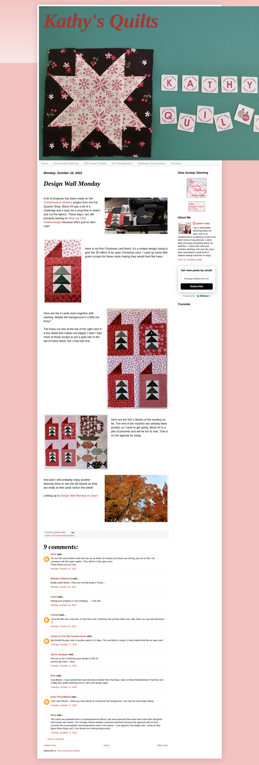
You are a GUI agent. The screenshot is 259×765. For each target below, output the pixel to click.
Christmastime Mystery (58, 202)
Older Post (162, 745)
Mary (53, 675)
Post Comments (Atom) (68, 750)
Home (44, 163)
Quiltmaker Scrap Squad (151, 163)
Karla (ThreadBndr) (61, 697)
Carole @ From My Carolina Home (68, 636)
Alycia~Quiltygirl (59, 654)
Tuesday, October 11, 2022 (64, 644)
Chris (54, 554)
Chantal (55, 615)
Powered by (196, 296)
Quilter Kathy (203, 223)
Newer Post (50, 745)
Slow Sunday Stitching (65, 163)
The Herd (175, 163)
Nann (53, 715)
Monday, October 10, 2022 (64, 568)
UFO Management (122, 163)
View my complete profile (190, 259)
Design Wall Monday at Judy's (79, 495)
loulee (54, 597)
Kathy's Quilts (101, 21)
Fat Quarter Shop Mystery (63, 535)
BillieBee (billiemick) (61, 578)
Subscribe (196, 286)
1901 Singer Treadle (95, 163)
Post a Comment (56, 739)
